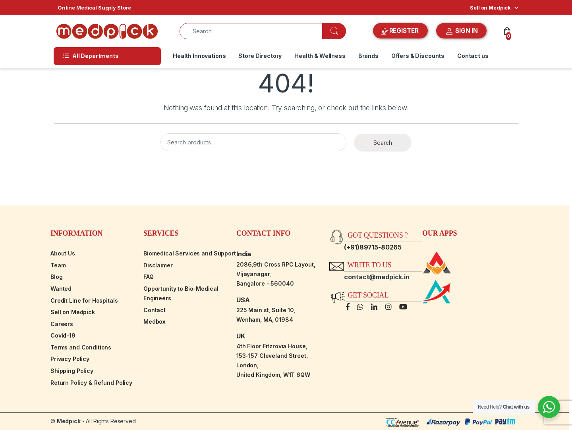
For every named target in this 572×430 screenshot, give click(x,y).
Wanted (61, 288)
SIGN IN (461, 31)
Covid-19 (62, 335)
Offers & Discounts (417, 55)
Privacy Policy (69, 358)
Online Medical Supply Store (94, 7)
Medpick (69, 421)
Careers (61, 324)
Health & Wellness (320, 55)
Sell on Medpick (490, 7)
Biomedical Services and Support (189, 253)
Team (58, 265)
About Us (62, 253)
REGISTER (400, 31)
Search (382, 142)
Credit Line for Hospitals (84, 300)
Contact (154, 310)
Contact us (473, 55)
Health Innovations (199, 55)
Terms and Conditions (80, 347)
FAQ (148, 276)
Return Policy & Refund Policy (91, 382)
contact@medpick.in (376, 277)
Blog (56, 276)
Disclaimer (158, 265)
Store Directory (260, 55)
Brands (368, 55)
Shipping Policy (71, 370)
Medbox (154, 321)
